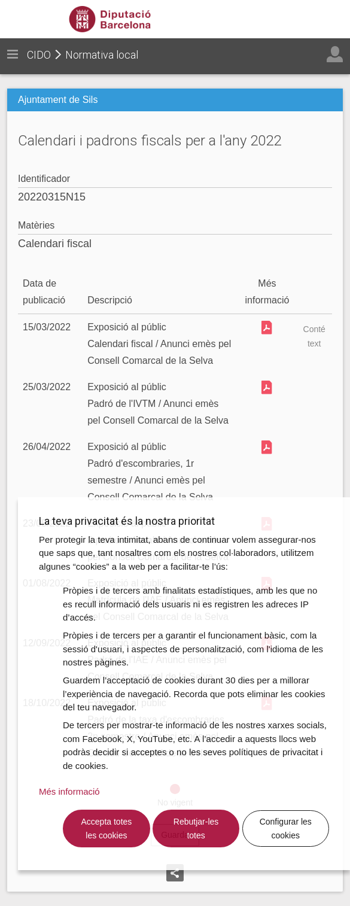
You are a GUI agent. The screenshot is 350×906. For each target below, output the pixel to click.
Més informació (69, 791)
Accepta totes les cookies (106, 828)
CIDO (39, 54)
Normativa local (101, 54)
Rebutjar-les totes (196, 828)
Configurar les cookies (286, 828)
